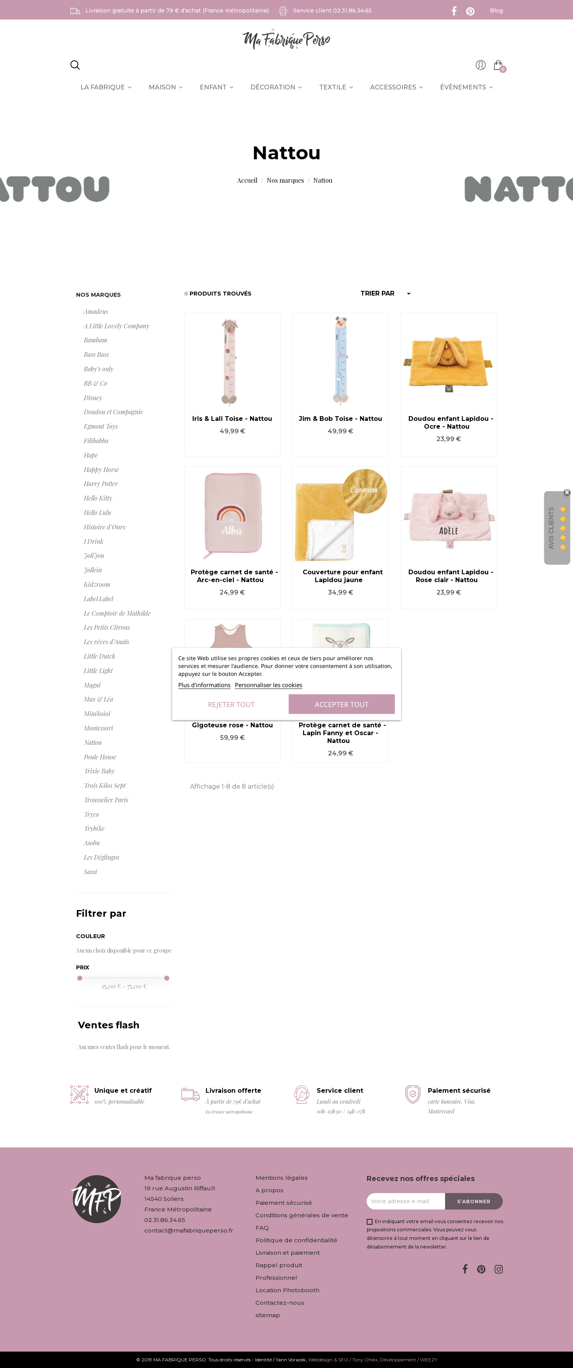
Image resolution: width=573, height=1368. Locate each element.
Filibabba (96, 440)
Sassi (90, 871)
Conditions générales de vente (301, 1215)
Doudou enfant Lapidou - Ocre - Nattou (450, 422)
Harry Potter (101, 483)
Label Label (98, 599)
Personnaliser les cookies (268, 685)
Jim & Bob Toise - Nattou (340, 418)
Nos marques (98, 294)
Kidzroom (97, 584)
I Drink (93, 541)
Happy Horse (101, 469)
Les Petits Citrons (107, 627)
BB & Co (95, 383)
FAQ (262, 1227)
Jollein (93, 570)
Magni (92, 685)
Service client (332, 10)
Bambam (95, 340)
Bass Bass (96, 354)
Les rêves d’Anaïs (106, 642)
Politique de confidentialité (296, 1240)
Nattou (93, 742)
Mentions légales (281, 1177)
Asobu (92, 843)
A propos (269, 1190)
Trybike (94, 828)
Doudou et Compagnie (113, 412)
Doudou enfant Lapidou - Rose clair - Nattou (450, 576)
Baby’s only (99, 369)
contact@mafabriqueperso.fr (188, 1230)
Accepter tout (342, 704)
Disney (93, 398)
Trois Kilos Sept (105, 785)
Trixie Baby (99, 771)
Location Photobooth (287, 1290)
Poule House (100, 757)
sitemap (267, 1315)
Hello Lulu (97, 512)
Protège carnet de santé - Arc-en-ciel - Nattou (234, 576)
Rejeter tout (231, 704)
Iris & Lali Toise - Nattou (232, 418)
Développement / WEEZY (408, 1360)
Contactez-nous (279, 1302)
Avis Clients (551, 528)
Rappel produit (278, 1265)
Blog (496, 10)
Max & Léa (98, 699)
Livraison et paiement (287, 1252)
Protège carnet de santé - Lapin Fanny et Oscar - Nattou (342, 733)
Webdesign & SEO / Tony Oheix (343, 1360)
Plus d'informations (204, 685)
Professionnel (276, 1277)
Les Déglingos (101, 857)
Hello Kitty (98, 498)
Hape (91, 455)
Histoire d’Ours (104, 527)
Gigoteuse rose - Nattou (232, 725)
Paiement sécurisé (283, 1202)
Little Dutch (99, 656)
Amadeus (96, 311)
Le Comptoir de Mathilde (117, 613)
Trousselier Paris (106, 800)
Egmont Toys (101, 426)
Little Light (98, 670)
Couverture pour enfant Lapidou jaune (343, 576)
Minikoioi (97, 713)
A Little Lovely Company (116, 326)
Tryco (91, 814)
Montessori (98, 728)
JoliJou (94, 555)
